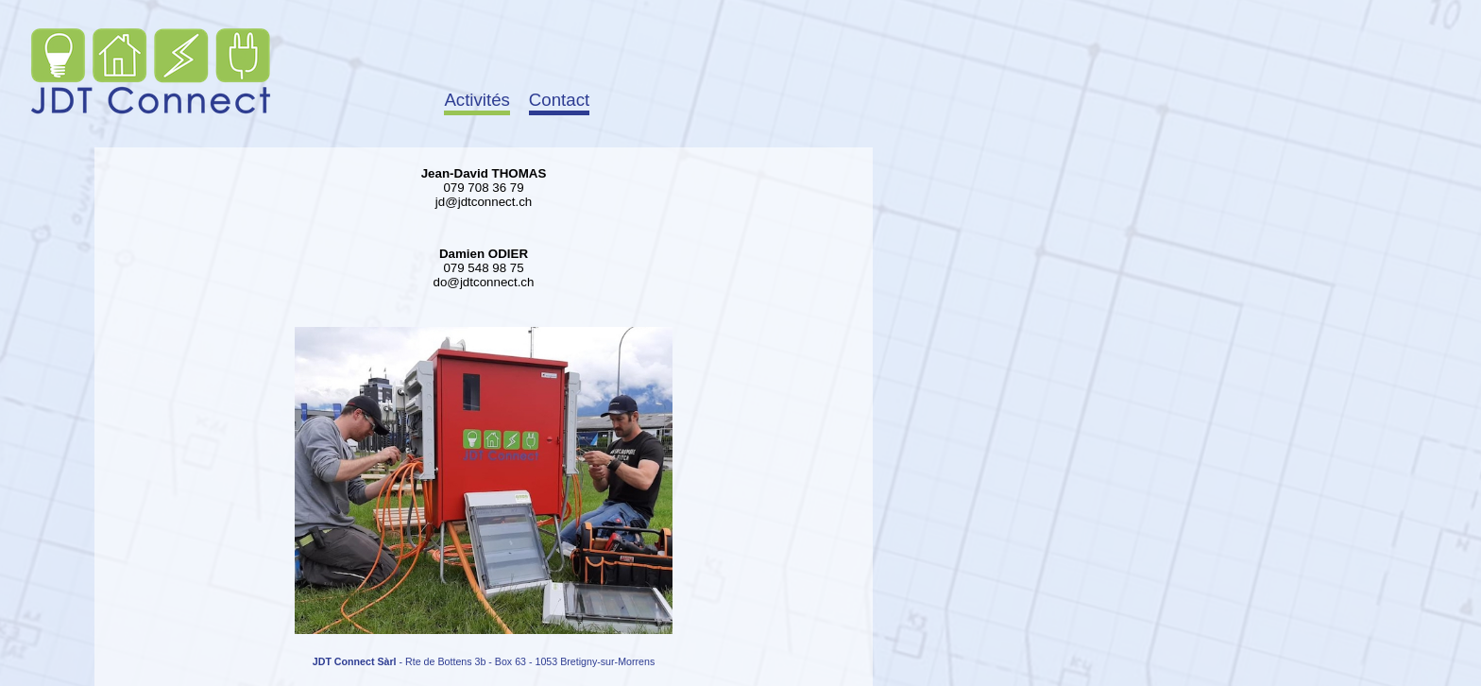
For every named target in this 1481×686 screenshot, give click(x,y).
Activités (476, 100)
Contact (559, 100)
